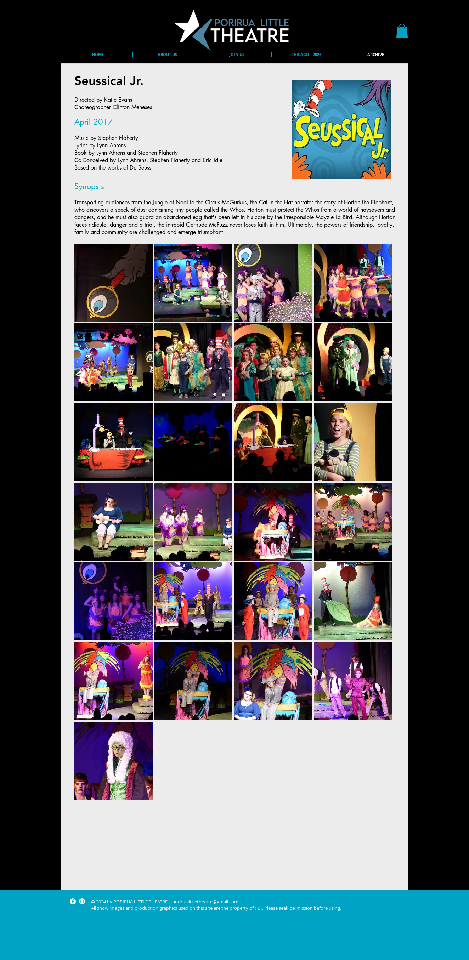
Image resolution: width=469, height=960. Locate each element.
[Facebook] (73, 901)
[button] (402, 31)
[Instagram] (82, 901)
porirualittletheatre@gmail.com (205, 901)
